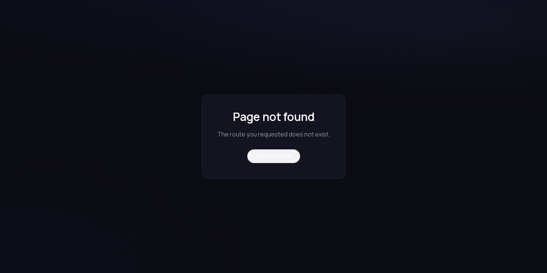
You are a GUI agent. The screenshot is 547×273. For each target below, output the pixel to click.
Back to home (273, 156)
